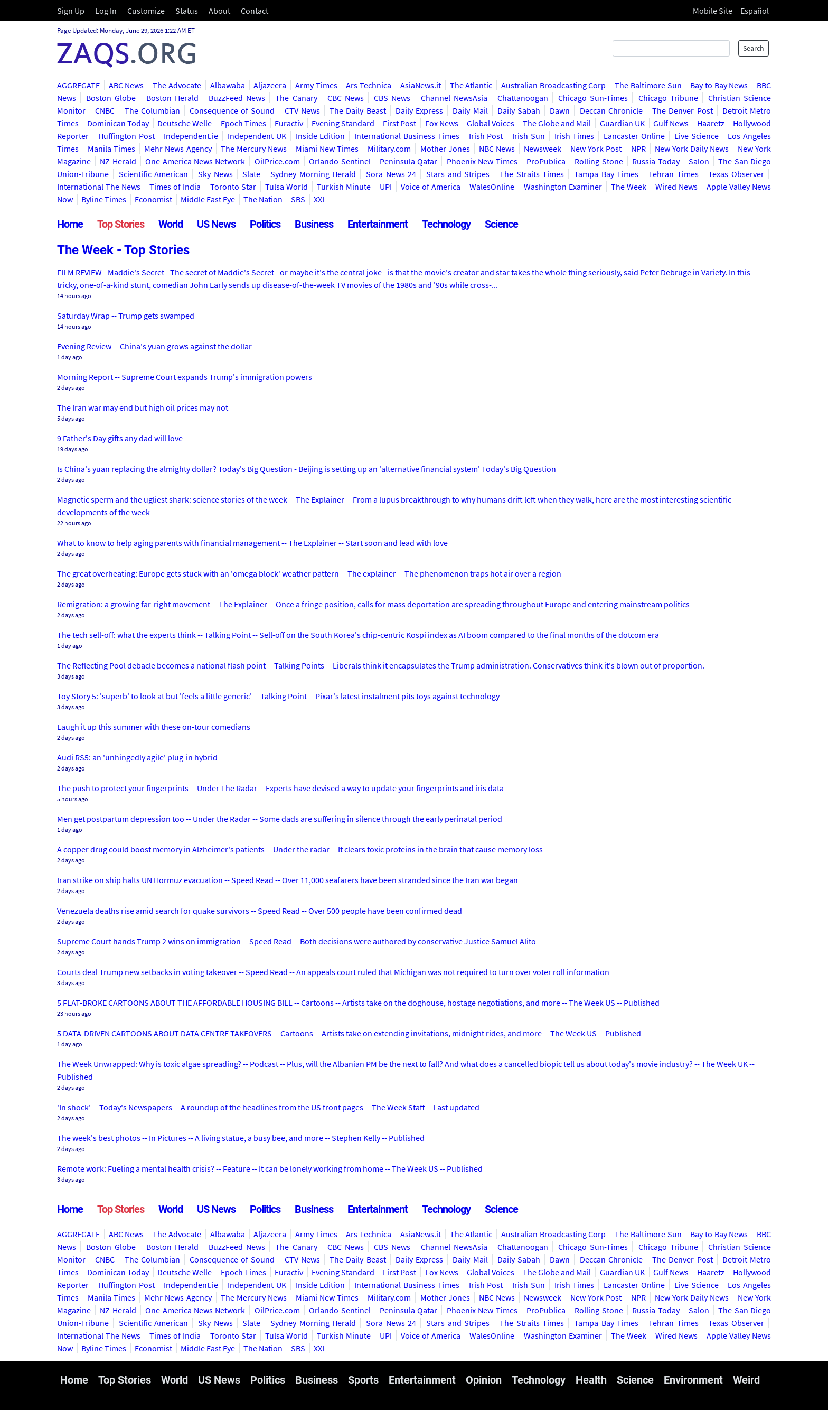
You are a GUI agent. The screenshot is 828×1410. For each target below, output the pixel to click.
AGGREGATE (78, 85)
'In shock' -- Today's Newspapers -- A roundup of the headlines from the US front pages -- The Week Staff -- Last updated (268, 1107)
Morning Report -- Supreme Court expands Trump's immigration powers (184, 377)
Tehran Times (673, 174)
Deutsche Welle (184, 123)
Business (314, 224)
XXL (320, 199)
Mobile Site (712, 10)
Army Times (316, 85)
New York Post (596, 148)
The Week (628, 186)
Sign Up (70, 10)
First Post (399, 123)
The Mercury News (254, 148)
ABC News (126, 85)
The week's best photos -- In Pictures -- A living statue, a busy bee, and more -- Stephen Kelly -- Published (241, 1138)
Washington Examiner (563, 186)
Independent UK (257, 136)
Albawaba (227, 85)
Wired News (676, 186)
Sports (363, 1380)
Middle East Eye (208, 199)
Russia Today (655, 161)
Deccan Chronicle (611, 110)
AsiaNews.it (420, 85)
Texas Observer (736, 174)
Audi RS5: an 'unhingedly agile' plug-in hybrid (137, 757)
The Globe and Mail (557, 123)
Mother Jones (445, 148)
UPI (386, 186)
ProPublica (546, 161)
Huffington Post (126, 136)
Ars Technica (368, 85)
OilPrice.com (277, 161)
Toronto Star (233, 186)
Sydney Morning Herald (313, 174)
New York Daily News (692, 148)
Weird (746, 1380)
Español (754, 10)
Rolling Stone (599, 161)
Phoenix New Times (482, 161)
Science (501, 224)
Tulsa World (286, 186)
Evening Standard (343, 123)
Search (753, 48)
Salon (699, 161)
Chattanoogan (522, 97)
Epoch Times (243, 123)
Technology (446, 224)
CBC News (345, 97)
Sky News (215, 174)
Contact (254, 10)
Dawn (560, 110)
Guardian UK (622, 123)
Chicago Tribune (668, 97)
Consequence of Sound (232, 110)
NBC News (497, 148)
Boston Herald (172, 97)
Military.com (389, 148)
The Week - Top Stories (123, 250)
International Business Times (406, 136)
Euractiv (289, 123)
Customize (146, 10)
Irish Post (486, 136)
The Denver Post (682, 110)
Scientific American (154, 174)
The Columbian (152, 110)
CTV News (302, 110)
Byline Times (103, 199)
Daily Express (419, 110)
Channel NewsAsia (454, 97)
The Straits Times (532, 174)
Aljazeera (269, 85)
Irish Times (574, 136)
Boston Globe (111, 97)
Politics (265, 224)
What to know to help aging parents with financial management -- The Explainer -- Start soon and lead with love (252, 542)
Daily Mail (470, 110)
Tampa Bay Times (606, 174)
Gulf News (671, 123)
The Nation (263, 199)
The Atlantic (471, 85)
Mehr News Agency (177, 148)
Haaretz (710, 123)
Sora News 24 (391, 174)
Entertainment (377, 224)
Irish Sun (528, 136)
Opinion (484, 1380)
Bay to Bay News (719, 85)
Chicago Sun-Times (593, 97)
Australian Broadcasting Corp (553, 85)
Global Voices (490, 123)
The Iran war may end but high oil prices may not (142, 407)
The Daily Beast (357, 110)
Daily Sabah (518, 110)
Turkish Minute (344, 186)
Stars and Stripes (458, 174)
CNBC (105, 110)
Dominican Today (118, 123)
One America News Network (195, 161)
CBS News (392, 97)
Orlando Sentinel (339, 161)
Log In (106, 10)
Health (591, 1380)
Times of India (175, 186)
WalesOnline (491, 186)
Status (186, 10)
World (170, 224)
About (219, 10)
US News (216, 224)
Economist (153, 199)
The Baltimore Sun (648, 85)
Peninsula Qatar (408, 161)
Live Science (696, 136)
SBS (298, 199)
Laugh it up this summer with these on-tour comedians (153, 726)
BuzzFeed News (237, 97)
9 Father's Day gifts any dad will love (120, 438)
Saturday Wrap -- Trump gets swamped (125, 315)
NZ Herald (118, 161)
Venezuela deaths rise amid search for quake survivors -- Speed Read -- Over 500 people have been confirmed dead (259, 910)
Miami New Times (327, 148)
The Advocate (177, 85)
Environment (693, 1380)
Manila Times (111, 148)
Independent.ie (191, 136)
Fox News (441, 123)
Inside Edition (320, 136)
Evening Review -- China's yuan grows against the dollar (154, 346)
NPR (638, 148)
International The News (98, 186)
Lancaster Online (634, 136)
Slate (251, 174)
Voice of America (430, 186)
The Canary (296, 97)
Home (70, 224)
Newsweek (542, 148)
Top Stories (120, 224)
